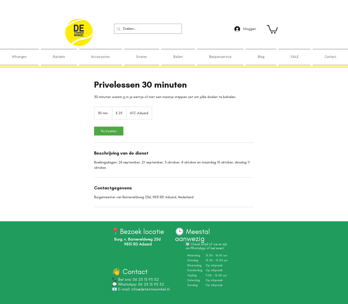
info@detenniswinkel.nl (150, 289)
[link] (272, 28)
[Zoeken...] (147, 28)
